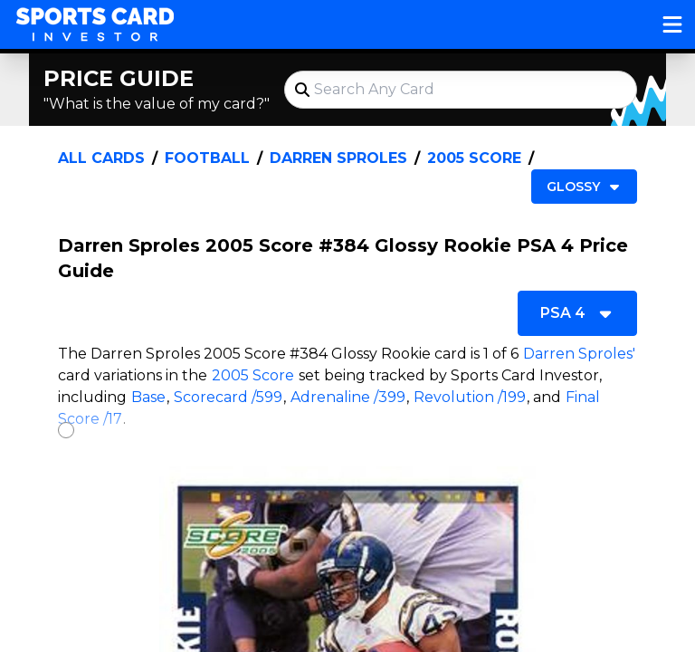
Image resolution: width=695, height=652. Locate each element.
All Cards (101, 158)
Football (207, 158)
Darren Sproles (338, 158)
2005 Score (474, 158)
